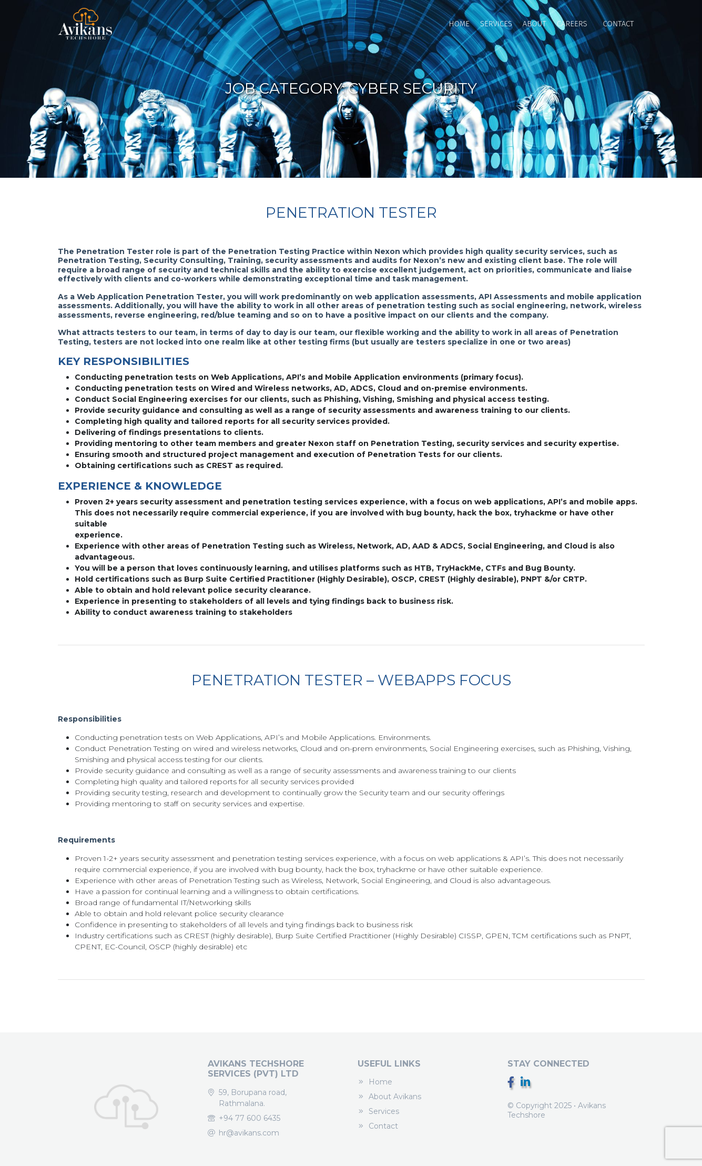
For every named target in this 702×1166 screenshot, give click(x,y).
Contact (618, 23)
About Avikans (395, 1096)
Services (496, 23)
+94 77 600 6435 (249, 1118)
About (534, 23)
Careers (572, 23)
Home (459, 23)
